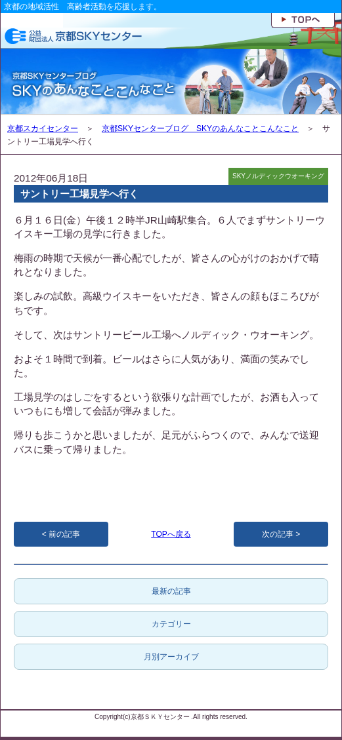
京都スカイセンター (42, 128)
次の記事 (277, 534)
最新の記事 (171, 591)
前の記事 (64, 534)
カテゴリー (171, 624)
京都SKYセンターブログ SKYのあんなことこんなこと (200, 128)
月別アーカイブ (171, 656)
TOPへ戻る (170, 534)
